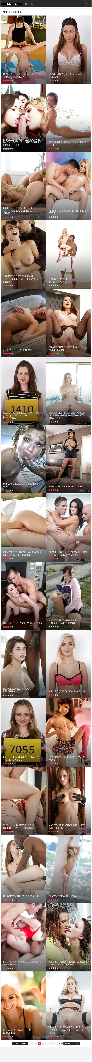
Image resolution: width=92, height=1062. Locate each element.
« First (16, 1043)
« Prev (24, 1043)
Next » (67, 1043)
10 (59, 1043)
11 (62, 1043)
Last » (76, 1043)
